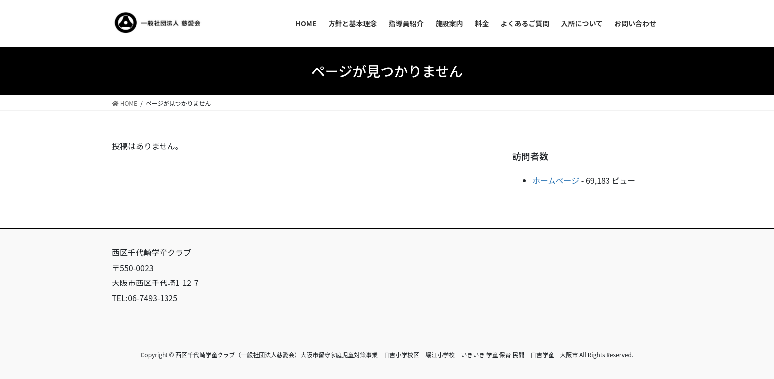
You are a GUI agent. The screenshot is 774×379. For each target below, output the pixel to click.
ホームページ (555, 180)
